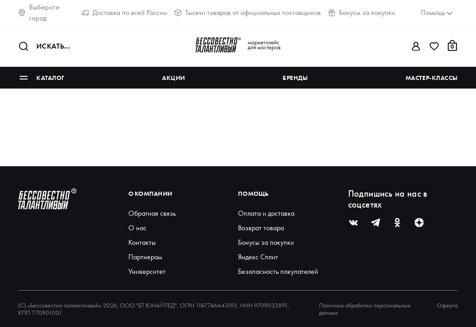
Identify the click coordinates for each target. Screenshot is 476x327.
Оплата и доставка (266, 213)
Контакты (142, 242)
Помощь (253, 193)
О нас (137, 228)
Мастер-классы (431, 78)
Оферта (447, 305)
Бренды (295, 78)
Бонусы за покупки (361, 12)
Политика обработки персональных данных (364, 309)
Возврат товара (261, 228)
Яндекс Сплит (258, 257)
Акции (173, 78)
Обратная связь (152, 213)
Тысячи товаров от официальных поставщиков (247, 12)
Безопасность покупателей (278, 271)
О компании (150, 193)
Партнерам (145, 257)
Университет (147, 271)
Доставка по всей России (124, 12)
